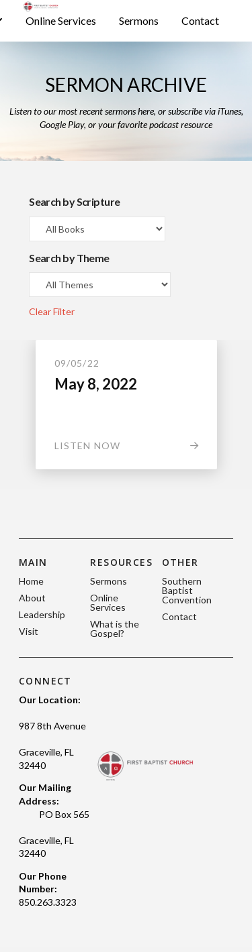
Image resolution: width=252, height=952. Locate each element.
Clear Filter (52, 311)
